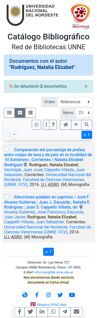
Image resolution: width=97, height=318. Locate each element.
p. (87, 135)
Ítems (68, 112)
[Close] (86, 86)
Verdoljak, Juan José (23, 169)
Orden (49, 101)
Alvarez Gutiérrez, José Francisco (34, 212)
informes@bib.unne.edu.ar (53, 272)
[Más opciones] (46, 125)
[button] (53, 125)
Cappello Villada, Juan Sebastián (34, 221)
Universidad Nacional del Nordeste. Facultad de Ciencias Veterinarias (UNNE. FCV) (47, 179)
